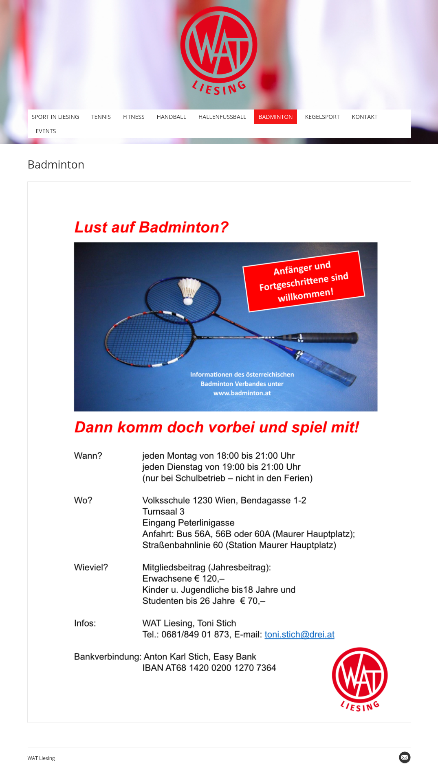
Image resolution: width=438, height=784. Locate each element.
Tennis (101, 116)
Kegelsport (322, 116)
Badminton (275, 116)
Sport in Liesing (55, 116)
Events (46, 131)
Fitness (134, 116)
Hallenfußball (222, 116)
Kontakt (365, 116)
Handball (171, 116)
